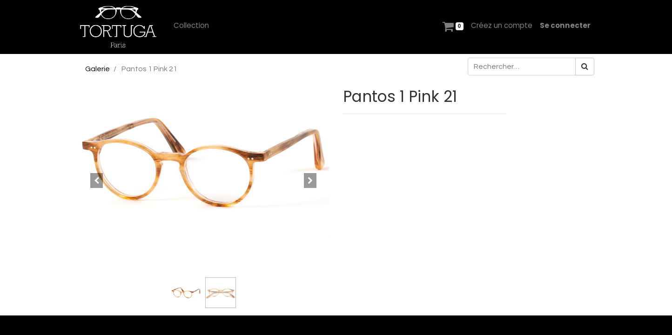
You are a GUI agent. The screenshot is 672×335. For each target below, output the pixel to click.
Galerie (97, 69)
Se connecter (565, 25)
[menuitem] (191, 26)
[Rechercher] (584, 66)
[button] (96, 180)
